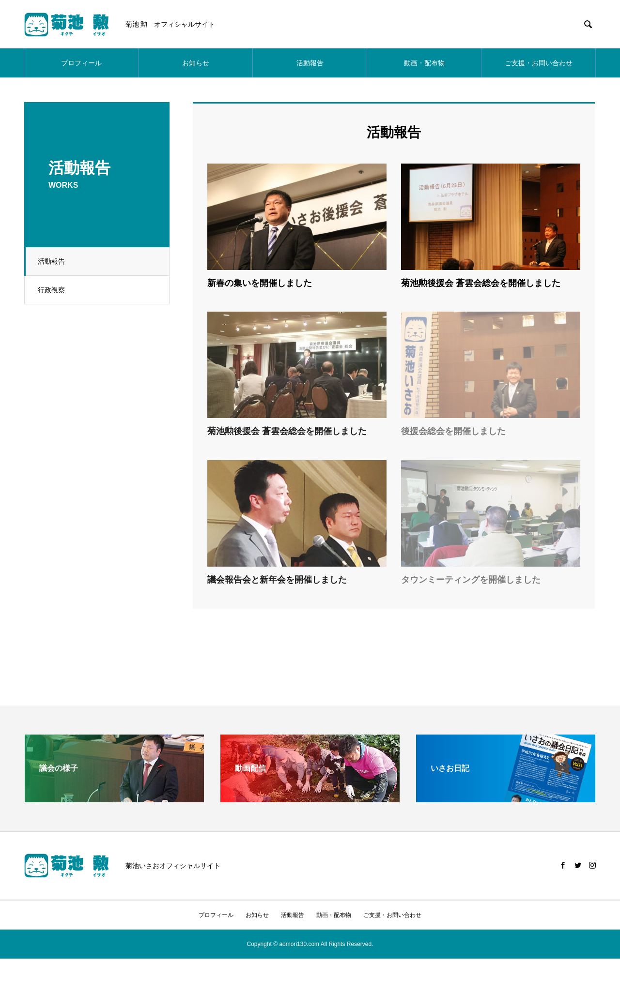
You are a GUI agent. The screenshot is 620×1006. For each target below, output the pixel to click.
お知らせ (195, 63)
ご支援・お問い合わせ (539, 63)
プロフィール (81, 63)
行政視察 (52, 290)
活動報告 (310, 63)
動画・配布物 (424, 63)
